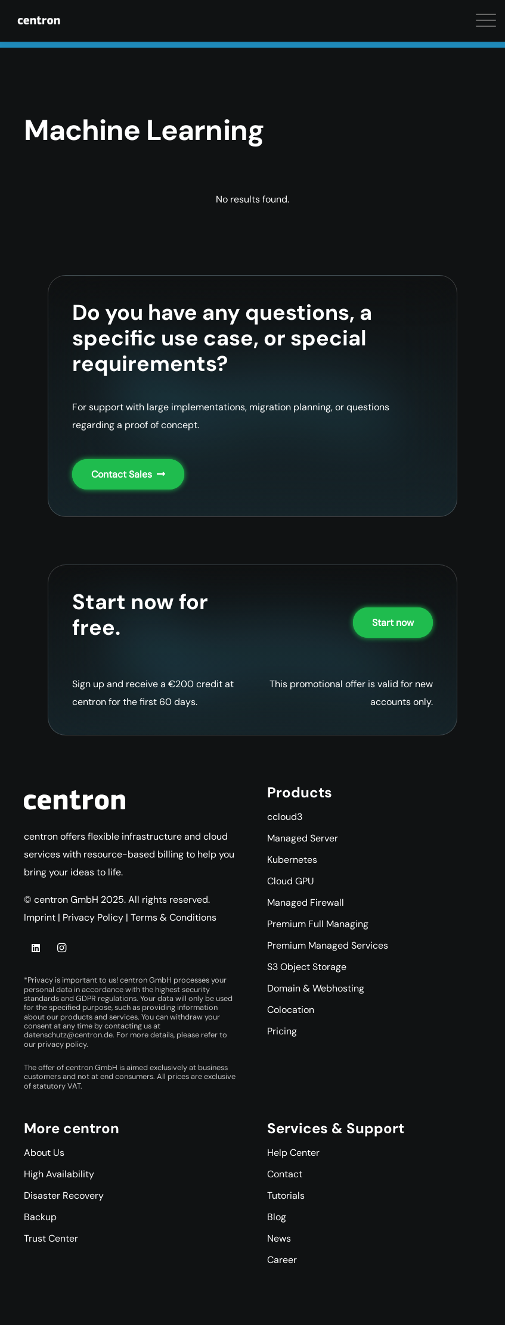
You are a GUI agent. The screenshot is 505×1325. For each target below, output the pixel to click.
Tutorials (286, 1195)
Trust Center (51, 1238)
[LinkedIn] (36, 948)
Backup (40, 1217)
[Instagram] (61, 948)
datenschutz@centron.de (68, 1035)
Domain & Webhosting (315, 988)
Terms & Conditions (173, 917)
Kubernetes (292, 859)
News (279, 1238)
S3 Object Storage (306, 967)
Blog (276, 1217)
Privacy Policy (93, 917)
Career (282, 1260)
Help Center (293, 1152)
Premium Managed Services (327, 945)
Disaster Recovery (64, 1195)
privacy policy (62, 1044)
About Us (44, 1152)
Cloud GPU (290, 881)
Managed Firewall (305, 902)
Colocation (290, 1009)
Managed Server (302, 838)
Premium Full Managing (317, 924)
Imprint (39, 917)
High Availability (59, 1174)
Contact (284, 1174)
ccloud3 (284, 816)
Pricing (282, 1031)
